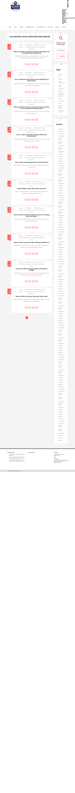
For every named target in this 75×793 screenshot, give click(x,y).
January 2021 (61, 295)
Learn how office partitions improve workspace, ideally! (32, 269)
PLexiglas (60, 91)
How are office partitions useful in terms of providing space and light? (32, 215)
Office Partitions (38, 181)
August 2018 (61, 375)
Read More (32, 64)
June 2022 (60, 252)
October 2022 (61, 241)
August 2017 (61, 407)
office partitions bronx (32, 47)
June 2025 (60, 156)
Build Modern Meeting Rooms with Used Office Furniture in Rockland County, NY (16, 460)
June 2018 (60, 380)
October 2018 (61, 369)
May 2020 (60, 318)
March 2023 (61, 227)
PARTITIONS (61, 88)
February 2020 (61, 325)
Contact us (60, 79)
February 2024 (61, 197)
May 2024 (60, 190)
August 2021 (61, 279)
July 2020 (60, 313)
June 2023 (60, 220)
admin (21, 44)
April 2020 (60, 320)
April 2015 (60, 440)
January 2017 (61, 423)
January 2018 (61, 391)
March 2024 (61, 195)
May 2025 (60, 158)
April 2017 (60, 416)
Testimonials (61, 100)
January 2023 (61, 231)
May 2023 (60, 222)
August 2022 (61, 247)
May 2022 (60, 254)
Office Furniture (38, 44)
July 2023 (60, 217)
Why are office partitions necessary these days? (32, 296)
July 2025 (60, 154)
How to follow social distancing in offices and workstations (31, 135)
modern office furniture (31, 157)
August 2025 (61, 151)
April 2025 (60, 161)
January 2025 (61, 167)
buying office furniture (32, 74)
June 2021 (60, 284)
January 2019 (61, 359)
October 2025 (61, 145)
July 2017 (60, 409)
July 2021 (60, 281)
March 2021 (61, 291)
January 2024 (61, 199)
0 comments (28, 44)
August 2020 (61, 311)
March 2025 (61, 163)
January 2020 (61, 327)
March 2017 (61, 418)
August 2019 (61, 343)
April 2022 (60, 256)
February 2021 (61, 293)
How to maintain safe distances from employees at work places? (32, 80)
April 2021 (60, 288)
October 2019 (61, 337)
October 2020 (61, 305)
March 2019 (61, 355)
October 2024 (61, 177)
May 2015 (60, 437)
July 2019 (60, 345)
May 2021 (60, 286)
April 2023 (60, 224)
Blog (59, 76)
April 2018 (60, 384)
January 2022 (61, 263)
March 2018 (61, 387)
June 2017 (60, 412)
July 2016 (60, 435)
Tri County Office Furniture (60, 107)
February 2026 (61, 133)
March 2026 (61, 131)
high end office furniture (31, 102)
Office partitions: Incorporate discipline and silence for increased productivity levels (31, 52)
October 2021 (61, 273)
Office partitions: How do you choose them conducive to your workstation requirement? (31, 107)
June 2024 (60, 188)
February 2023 (61, 229)
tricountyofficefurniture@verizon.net (61, 460)
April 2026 (60, 129)
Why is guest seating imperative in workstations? (31, 162)
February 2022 (61, 261)
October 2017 (61, 401)
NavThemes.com (18, 470)
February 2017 (61, 421)
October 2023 (61, 209)
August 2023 (61, 215)
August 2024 (61, 183)
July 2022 (60, 249)
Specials (60, 98)
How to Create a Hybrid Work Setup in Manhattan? (16, 455)
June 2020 (60, 316)
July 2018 (60, 377)
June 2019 (60, 348)
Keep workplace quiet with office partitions (31, 188)
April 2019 (60, 352)
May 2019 (60, 350)
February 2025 (61, 165)
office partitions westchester (31, 130)
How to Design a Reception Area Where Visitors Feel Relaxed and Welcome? (16, 458)
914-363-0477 (56, 459)
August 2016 (61, 433)
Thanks (60, 103)
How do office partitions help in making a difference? (31, 242)
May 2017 (60, 414)
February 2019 (61, 357)
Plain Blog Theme (10, 470)
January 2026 (61, 136)
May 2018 (60, 382)
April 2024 (60, 192)
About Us (60, 74)
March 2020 (61, 323)
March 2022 (61, 259)
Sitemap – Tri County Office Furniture (61, 95)
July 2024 (60, 186)
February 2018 (61, 389)
